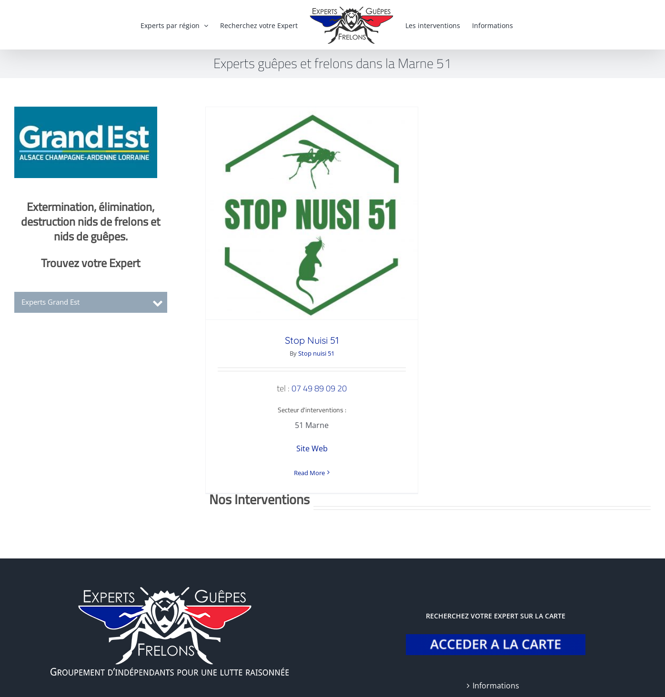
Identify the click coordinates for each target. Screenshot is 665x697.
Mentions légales (170, 681)
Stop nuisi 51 (316, 353)
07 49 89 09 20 (319, 388)
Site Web (312, 448)
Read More (309, 472)
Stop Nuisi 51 (312, 340)
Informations (496, 661)
